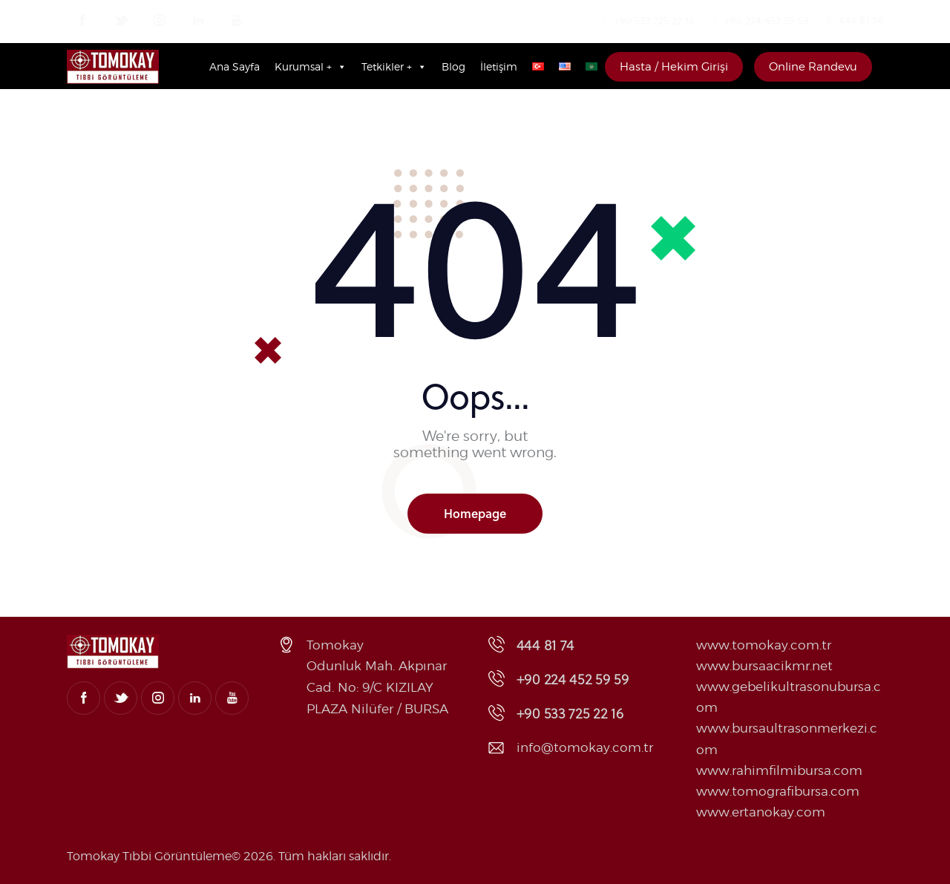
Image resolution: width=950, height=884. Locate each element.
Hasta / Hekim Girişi (674, 66)
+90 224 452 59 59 (766, 21)
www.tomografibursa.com (777, 791)
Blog (453, 66)
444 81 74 (861, 21)
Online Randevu (813, 66)
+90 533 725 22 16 (654, 21)
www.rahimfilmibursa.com (779, 770)
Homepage (475, 513)
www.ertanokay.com (760, 812)
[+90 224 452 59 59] (715, 21)
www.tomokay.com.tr (763, 645)
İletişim (498, 66)
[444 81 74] (830, 21)
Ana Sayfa (234, 66)
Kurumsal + (311, 67)
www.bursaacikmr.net (764, 665)
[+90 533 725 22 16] (605, 21)
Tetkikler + (394, 67)
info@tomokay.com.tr (585, 747)
